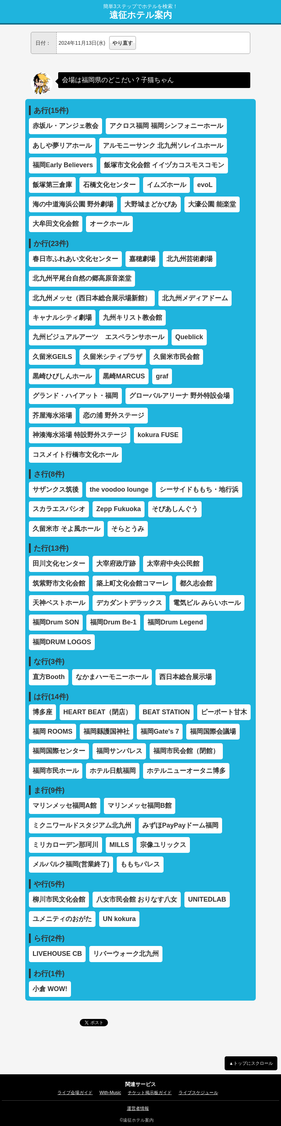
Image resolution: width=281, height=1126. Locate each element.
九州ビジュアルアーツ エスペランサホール (98, 337)
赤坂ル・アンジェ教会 (65, 125)
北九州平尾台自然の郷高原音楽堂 (82, 278)
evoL (205, 184)
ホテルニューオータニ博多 (186, 770)
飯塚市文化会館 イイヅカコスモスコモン (164, 165)
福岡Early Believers (63, 165)
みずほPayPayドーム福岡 (180, 825)
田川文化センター (59, 563)
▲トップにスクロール (251, 1063)
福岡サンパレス (119, 751)
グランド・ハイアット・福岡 (75, 395)
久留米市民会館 (176, 356)
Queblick (189, 337)
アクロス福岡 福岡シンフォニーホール (166, 125)
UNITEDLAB (207, 899)
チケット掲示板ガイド (150, 1092)
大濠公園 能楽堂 (212, 204)
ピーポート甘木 (224, 712)
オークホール (109, 223)
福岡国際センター (59, 751)
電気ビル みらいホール (207, 602)
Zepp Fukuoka (118, 509)
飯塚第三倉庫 (52, 184)
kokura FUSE (158, 435)
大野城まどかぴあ (150, 204)
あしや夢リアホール (62, 145)
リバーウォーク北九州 (126, 953)
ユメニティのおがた (62, 919)
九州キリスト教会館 (132, 317)
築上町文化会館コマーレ (132, 583)
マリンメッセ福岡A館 (65, 805)
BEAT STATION (166, 712)
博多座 (42, 712)
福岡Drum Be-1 (113, 622)
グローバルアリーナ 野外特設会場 (179, 395)
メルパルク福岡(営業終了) (71, 864)
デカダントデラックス (129, 602)
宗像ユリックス (163, 844)
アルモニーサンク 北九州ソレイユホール (163, 145)
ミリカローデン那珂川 (65, 844)
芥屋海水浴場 (52, 415)
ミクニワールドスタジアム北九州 (82, 825)
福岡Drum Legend (175, 622)
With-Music (110, 1092)
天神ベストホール (59, 602)
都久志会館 (196, 583)
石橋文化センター (109, 184)
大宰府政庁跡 (116, 563)
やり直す (122, 43)
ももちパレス (140, 864)
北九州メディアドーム (195, 298)
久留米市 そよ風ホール (66, 528)
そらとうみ (127, 528)
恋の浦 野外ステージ (113, 415)
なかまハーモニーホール (112, 677)
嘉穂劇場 (142, 259)
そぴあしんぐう (175, 509)
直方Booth (49, 677)
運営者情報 (138, 1108)
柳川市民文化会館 (59, 899)
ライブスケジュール (198, 1092)
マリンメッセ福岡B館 (140, 805)
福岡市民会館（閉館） (186, 751)
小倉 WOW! (50, 989)
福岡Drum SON (56, 622)
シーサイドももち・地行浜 (199, 489)
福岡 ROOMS (52, 731)
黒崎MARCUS (124, 376)
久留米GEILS (52, 356)
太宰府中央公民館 (173, 563)
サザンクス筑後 (56, 489)
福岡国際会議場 (213, 731)
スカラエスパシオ (59, 509)
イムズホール (166, 184)
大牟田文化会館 (56, 223)
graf (162, 376)
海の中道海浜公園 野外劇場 (73, 204)
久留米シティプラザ (112, 356)
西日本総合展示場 (185, 677)
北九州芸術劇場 (189, 259)
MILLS (119, 844)
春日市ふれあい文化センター (75, 259)
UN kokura (119, 919)
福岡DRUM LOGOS (62, 642)
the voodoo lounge (119, 489)
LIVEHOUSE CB (57, 953)
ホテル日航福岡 (113, 770)
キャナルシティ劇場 (62, 317)
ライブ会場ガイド (75, 1092)
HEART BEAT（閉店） (97, 712)
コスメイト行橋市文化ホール (75, 454)
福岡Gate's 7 (159, 731)
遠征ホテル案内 (140, 15)
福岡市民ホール (56, 770)
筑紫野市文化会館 (59, 583)
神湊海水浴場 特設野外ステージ (80, 435)
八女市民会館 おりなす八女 (136, 899)
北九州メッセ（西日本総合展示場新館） (92, 298)
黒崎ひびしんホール (62, 376)
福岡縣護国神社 (106, 731)
